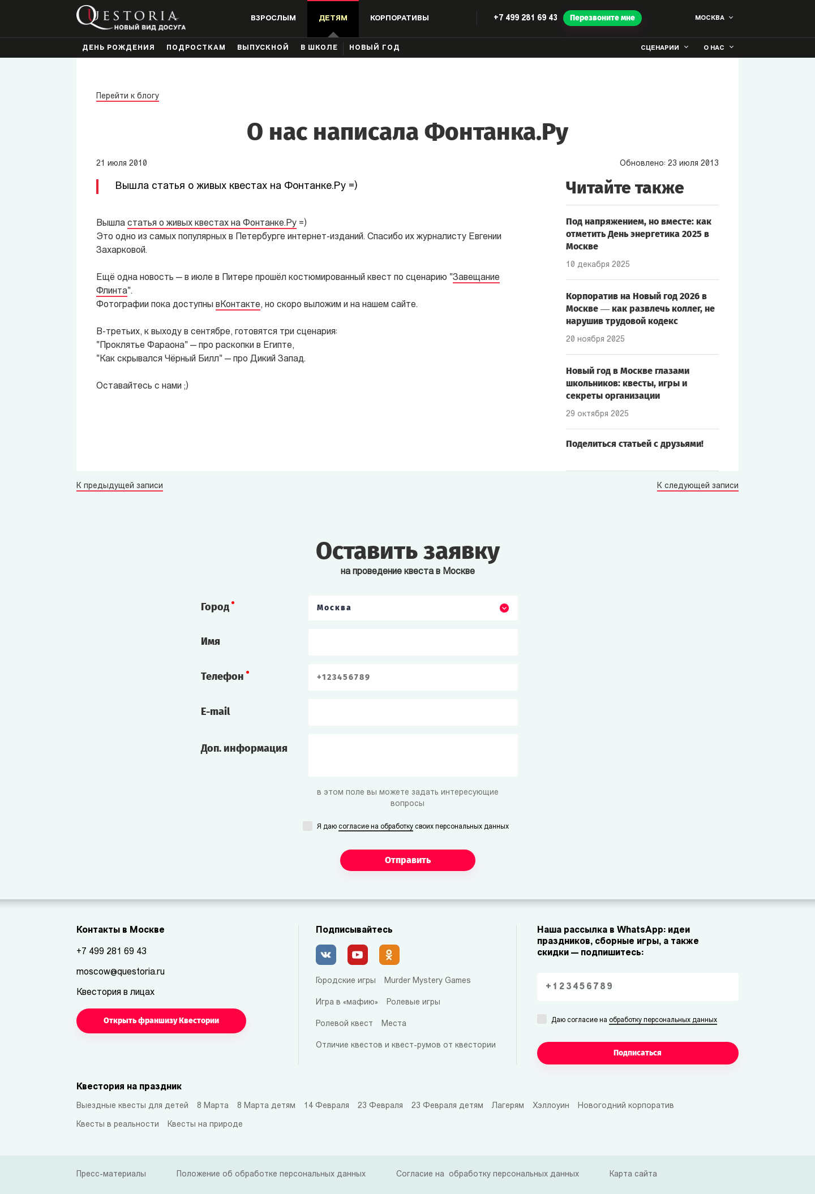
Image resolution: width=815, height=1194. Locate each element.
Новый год (374, 48)
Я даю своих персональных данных (413, 827)
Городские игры (346, 981)
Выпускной (263, 48)
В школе (319, 48)
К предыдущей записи (119, 486)
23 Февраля (380, 1106)
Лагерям (508, 1106)
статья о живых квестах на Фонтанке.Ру (212, 223)
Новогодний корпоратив (626, 1106)
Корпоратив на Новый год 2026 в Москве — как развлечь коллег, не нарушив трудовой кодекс (640, 308)
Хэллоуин (551, 1106)
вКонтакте (238, 304)
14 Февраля (326, 1106)
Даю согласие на (634, 1021)
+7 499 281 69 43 (525, 18)
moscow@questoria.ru (120, 972)
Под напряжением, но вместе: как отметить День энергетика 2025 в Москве (638, 234)
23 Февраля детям (447, 1106)
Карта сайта (633, 1174)
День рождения (118, 48)
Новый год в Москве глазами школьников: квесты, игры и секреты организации (627, 383)
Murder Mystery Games (427, 981)
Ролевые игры (413, 1002)
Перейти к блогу (127, 96)
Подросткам (196, 48)
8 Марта (213, 1106)
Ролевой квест (344, 1024)
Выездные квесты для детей (132, 1106)
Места (393, 1024)
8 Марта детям (266, 1106)
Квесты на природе (205, 1124)
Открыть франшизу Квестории (161, 1020)
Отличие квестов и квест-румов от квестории (406, 1045)
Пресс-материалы (111, 1174)
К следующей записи (698, 486)
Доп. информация (244, 748)
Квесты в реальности (117, 1124)
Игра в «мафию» (347, 1002)
